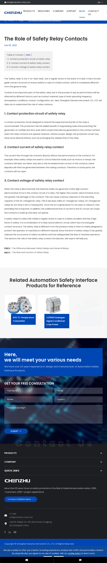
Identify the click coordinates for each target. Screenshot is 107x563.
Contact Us (93, 13)
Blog (82, 11)
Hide (28, 54)
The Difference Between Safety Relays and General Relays (40, 249)
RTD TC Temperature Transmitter (27, 320)
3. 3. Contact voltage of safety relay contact (28, 67)
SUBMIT (16, 432)
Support (71, 11)
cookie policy (74, 553)
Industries (44, 11)
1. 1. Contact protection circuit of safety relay (28, 59)
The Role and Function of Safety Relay (30, 253)
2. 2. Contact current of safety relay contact (28, 63)
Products (29, 11)
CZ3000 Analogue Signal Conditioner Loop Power (60, 322)
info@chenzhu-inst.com (18, 2)
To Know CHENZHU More (20, 502)
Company (58, 11)
